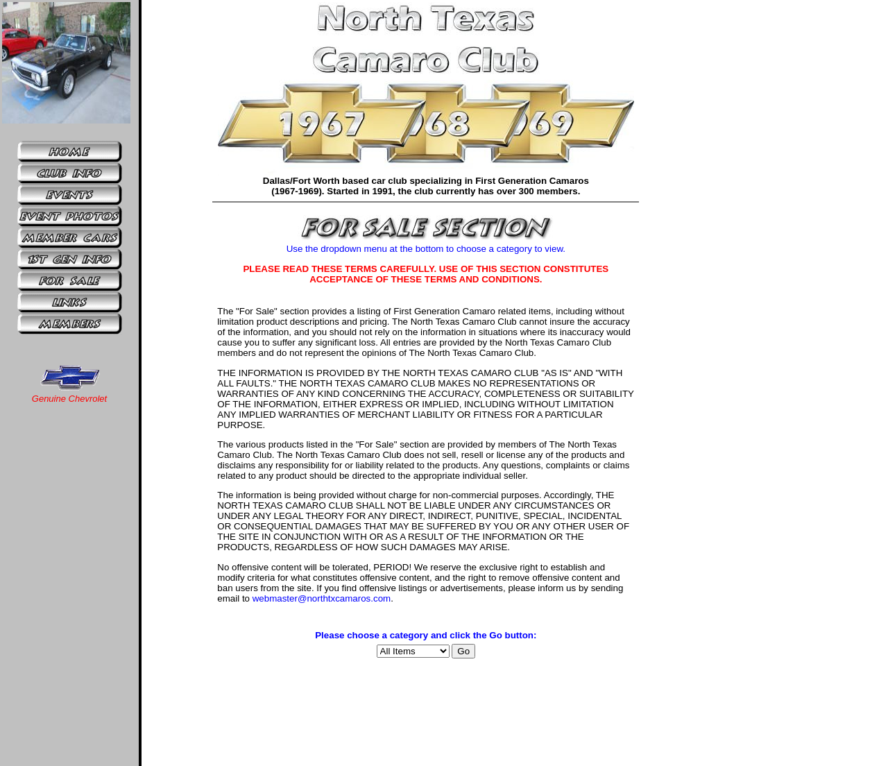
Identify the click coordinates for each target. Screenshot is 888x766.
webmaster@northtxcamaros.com (322, 598)
